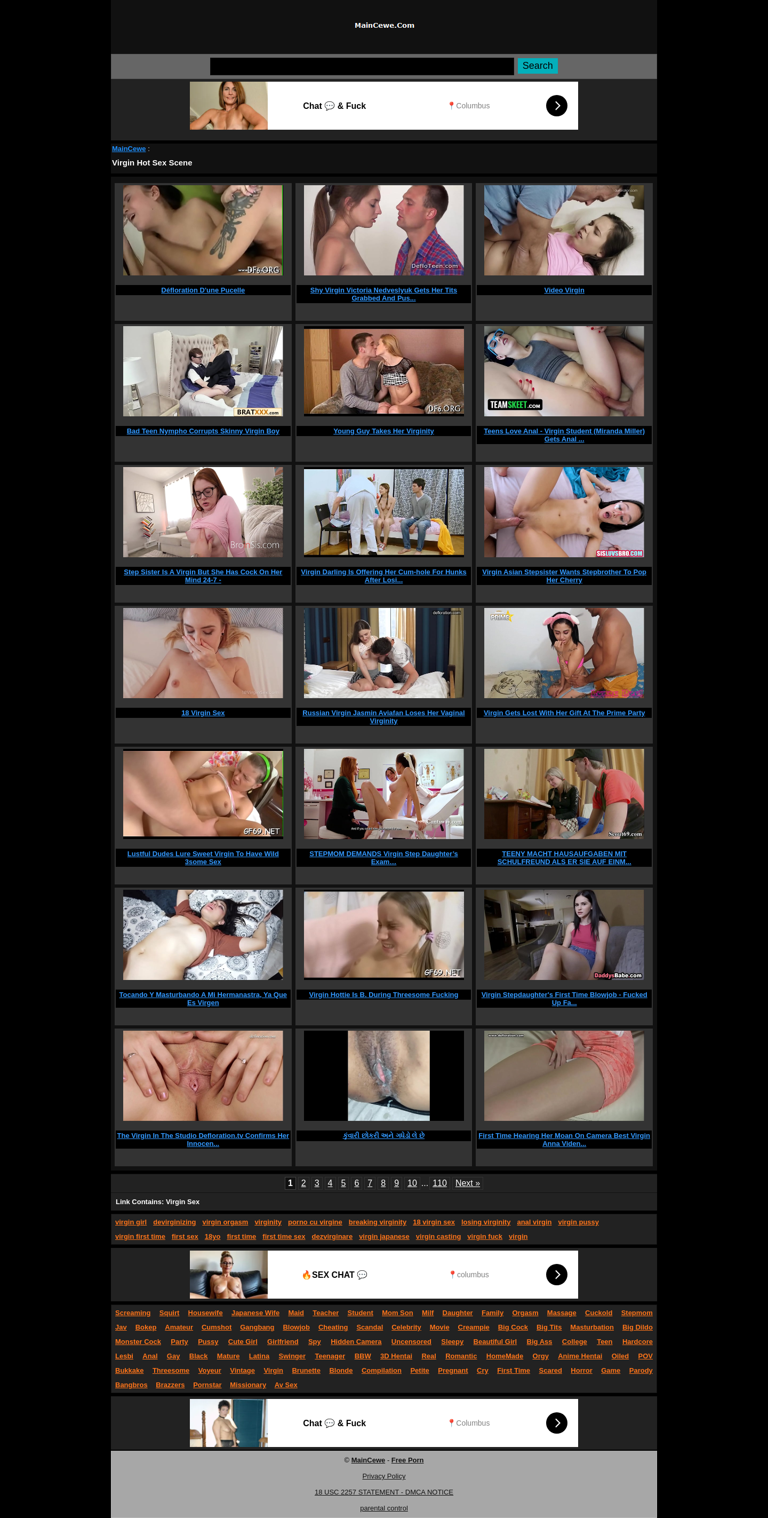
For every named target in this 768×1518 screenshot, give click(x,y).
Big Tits (549, 1327)
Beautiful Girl (495, 1342)
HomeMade (504, 1356)
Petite (419, 1370)
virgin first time (140, 1236)
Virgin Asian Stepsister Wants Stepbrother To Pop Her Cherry (564, 576)
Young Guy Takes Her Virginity (383, 431)
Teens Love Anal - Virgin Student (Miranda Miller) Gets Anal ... (564, 435)
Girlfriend (283, 1342)
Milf (428, 1313)
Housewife (205, 1313)
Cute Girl (243, 1342)
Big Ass (540, 1342)
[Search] (362, 66)
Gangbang (257, 1327)
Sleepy (452, 1342)
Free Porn (407, 1460)
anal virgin (534, 1222)
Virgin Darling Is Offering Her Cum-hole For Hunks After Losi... (383, 576)
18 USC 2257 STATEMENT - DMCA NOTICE (384, 1492)
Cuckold (598, 1313)
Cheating (333, 1327)
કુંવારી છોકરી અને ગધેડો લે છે (384, 1136)
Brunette (306, 1370)
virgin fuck (484, 1236)
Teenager (330, 1356)
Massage (562, 1313)
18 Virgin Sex (203, 713)
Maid (296, 1313)
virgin (518, 1236)
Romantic (461, 1356)
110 (440, 1183)
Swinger (292, 1356)
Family (492, 1313)
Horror (581, 1370)
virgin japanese (384, 1236)
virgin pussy (578, 1222)
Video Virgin (564, 290)
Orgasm (525, 1313)
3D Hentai (396, 1356)
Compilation (382, 1370)
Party (179, 1342)
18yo (213, 1236)
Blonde (341, 1370)
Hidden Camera (356, 1342)
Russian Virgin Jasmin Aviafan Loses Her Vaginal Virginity (383, 717)
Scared (550, 1370)
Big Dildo (637, 1327)
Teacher (326, 1313)
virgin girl (131, 1222)
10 (412, 1183)
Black (198, 1356)
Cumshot (216, 1327)
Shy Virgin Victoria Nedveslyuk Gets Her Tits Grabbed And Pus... (383, 294)
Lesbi (124, 1356)
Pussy (208, 1342)
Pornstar (207, 1385)
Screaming (132, 1313)
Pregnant (453, 1370)
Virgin (273, 1370)
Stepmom (637, 1313)
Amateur (179, 1327)
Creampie (474, 1327)
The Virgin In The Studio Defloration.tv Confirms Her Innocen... (203, 1140)
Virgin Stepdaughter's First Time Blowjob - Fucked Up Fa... (564, 999)
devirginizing (174, 1222)
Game (610, 1370)
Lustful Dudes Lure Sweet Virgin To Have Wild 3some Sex (203, 858)
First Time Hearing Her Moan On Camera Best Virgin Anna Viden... (564, 1140)
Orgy (541, 1356)
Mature (228, 1356)
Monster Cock (138, 1342)
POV (645, 1356)
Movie (440, 1327)
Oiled (620, 1356)
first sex (185, 1236)
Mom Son (397, 1313)
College (574, 1342)
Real (428, 1356)
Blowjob (296, 1327)
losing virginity (485, 1222)
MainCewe (129, 149)
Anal (149, 1356)
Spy (314, 1342)
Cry (483, 1370)
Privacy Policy (384, 1476)
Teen (604, 1342)
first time (241, 1236)
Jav (121, 1327)
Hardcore (637, 1342)
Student (360, 1313)
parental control (384, 1508)
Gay (173, 1356)
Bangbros (131, 1385)
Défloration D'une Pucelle (203, 290)
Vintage (242, 1370)
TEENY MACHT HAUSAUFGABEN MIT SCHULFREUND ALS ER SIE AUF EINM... (564, 858)
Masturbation (592, 1327)
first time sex (283, 1236)
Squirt (169, 1313)
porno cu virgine (315, 1222)
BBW (363, 1356)
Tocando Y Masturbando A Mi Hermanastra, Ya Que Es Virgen (203, 999)
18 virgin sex (434, 1222)
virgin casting (438, 1236)
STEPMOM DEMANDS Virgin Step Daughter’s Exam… (383, 858)
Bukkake (129, 1370)
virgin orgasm (225, 1222)
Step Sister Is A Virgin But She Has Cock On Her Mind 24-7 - (203, 576)
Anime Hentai (580, 1356)
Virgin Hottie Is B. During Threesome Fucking (383, 995)
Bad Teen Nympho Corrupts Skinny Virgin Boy (203, 431)
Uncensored (411, 1342)
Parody (641, 1370)
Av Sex (286, 1385)
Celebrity (406, 1327)
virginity (268, 1222)
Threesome (171, 1370)
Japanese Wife (255, 1313)
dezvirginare (332, 1236)
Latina (259, 1356)
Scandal (369, 1327)
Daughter (458, 1313)
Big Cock (513, 1327)
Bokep (146, 1327)
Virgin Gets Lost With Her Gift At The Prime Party (564, 713)
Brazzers (170, 1385)
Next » (467, 1183)
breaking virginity (377, 1222)
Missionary (248, 1385)
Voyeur (209, 1370)
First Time (513, 1370)
